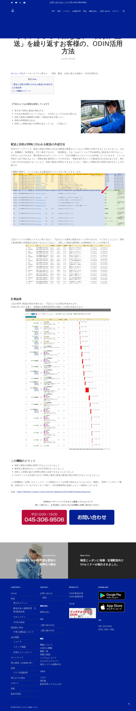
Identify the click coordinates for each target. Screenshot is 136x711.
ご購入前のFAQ (47, 625)
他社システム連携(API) (50, 664)
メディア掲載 (19, 646)
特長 (13, 598)
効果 (13, 668)
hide (34, 79)
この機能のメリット (21, 91)
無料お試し (45, 611)
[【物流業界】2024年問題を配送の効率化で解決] (34, 560)
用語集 (43, 680)
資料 (13, 688)
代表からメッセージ (22, 652)
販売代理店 (16, 693)
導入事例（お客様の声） (22, 662)
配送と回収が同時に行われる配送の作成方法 (32, 84)
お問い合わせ (46, 593)
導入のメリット (20, 603)
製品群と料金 (17, 627)
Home (14, 593)
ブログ (22, 73)
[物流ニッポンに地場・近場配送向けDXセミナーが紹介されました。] (102, 560)
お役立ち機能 (46, 648)
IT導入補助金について (23, 631)
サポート (15, 683)
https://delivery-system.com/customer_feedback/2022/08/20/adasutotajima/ (54, 491)
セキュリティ (19, 616)
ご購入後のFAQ (47, 630)
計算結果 (17, 87)
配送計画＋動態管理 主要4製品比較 (24, 610)
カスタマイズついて (49, 661)
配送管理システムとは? (50, 684)
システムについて (48, 657)
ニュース (17, 641)
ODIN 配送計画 (76, 593)
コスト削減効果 (20, 672)
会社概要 (15, 637)
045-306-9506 (105, 626)
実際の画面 (45, 654)
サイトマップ (17, 657)
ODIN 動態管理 (76, 596)
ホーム (14, 73)
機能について (46, 644)
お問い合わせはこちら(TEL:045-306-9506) (68, 2)
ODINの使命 (19, 622)
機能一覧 (44, 651)
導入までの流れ (18, 677)
